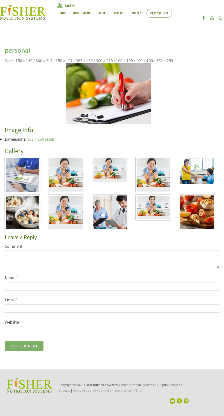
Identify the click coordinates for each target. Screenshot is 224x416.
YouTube (212, 17)
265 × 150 (84, 60)
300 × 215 (44, 60)
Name (11, 277)
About (103, 13)
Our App (119, 13)
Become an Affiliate (128, 390)
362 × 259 (164, 60)
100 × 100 (124, 60)
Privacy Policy (103, 390)
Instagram (220, 17)
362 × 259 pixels (41, 139)
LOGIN (70, 5)
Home (63, 13)
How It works (82, 13)
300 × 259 (104, 60)
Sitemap (64, 390)
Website (12, 322)
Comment (13, 246)
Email (11, 300)
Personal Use (159, 13)
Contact (137, 13)
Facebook (203, 17)
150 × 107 (64, 60)
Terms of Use (82, 390)
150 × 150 (24, 60)
